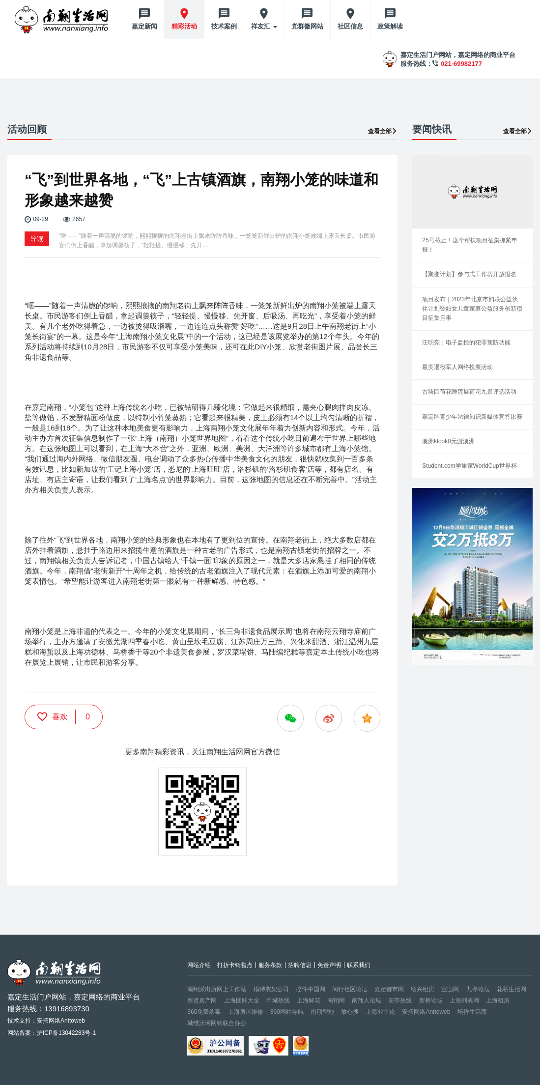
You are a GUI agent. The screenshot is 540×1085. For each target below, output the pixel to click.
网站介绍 (199, 965)
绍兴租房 (422, 989)
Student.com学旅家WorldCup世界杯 (469, 465)
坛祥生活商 (472, 1011)
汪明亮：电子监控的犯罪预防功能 (466, 342)
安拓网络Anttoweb (426, 1011)
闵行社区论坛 (350, 989)
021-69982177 (461, 63)
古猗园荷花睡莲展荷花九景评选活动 (469, 391)
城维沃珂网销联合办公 (216, 1023)
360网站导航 (287, 1011)
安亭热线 (400, 1000)
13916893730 (66, 1008)
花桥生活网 (511, 989)
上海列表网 (464, 1000)
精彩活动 (184, 26)
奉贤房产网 (202, 1000)
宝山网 (450, 989)
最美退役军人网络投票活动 (457, 367)
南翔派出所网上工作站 (216, 989)
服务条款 (270, 965)
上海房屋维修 (245, 1011)
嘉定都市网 (389, 989)
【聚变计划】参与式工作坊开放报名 (469, 274)
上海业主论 (380, 1011)
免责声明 (329, 965)
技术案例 (224, 26)
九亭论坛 (478, 989)
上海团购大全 (241, 1000)
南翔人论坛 (366, 1000)
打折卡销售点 (235, 965)
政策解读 (390, 26)
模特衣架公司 (271, 989)
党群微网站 (307, 26)
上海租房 (498, 1000)
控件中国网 (310, 989)
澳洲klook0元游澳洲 (448, 441)
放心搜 (350, 1011)
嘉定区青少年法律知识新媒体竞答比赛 (472, 416)
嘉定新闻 (144, 26)
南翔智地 (322, 1011)
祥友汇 (264, 26)
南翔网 (336, 1000)
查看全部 (383, 131)
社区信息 (350, 26)
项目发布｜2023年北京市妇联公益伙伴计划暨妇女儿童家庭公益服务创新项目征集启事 (472, 308)
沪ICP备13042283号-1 (66, 1032)
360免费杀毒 (204, 1011)
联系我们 (358, 965)
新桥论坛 (431, 1000)
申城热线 (278, 1000)
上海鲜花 (308, 1000)
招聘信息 (300, 965)
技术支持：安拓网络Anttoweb (46, 1020)
